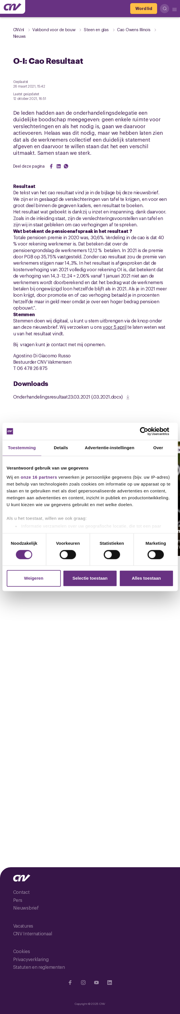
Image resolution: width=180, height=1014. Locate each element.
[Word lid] (143, 8)
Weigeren (33, 578)
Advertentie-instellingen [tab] (109, 447)
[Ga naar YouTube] (96, 982)
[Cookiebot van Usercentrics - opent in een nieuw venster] (148, 431)
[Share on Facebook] (51, 166)
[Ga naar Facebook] (70, 982)
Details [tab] (61, 447)
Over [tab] (158, 447)
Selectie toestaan (90, 578)
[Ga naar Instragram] (83, 982)
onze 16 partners (39, 477)
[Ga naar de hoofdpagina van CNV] (12, 7)
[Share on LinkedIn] (58, 166)
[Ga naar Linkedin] (109, 982)
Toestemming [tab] (22, 447)
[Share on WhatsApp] (66, 166)
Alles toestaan (146, 578)
